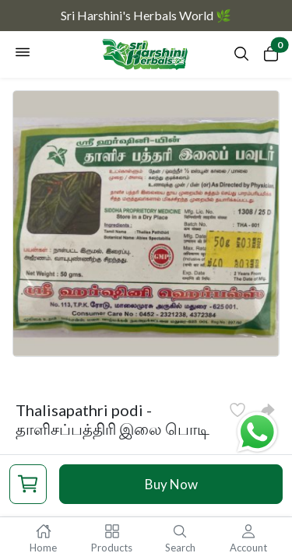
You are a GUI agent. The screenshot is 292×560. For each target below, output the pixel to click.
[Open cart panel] (271, 57)
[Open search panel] (241, 57)
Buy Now (171, 484)
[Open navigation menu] (22, 54)
